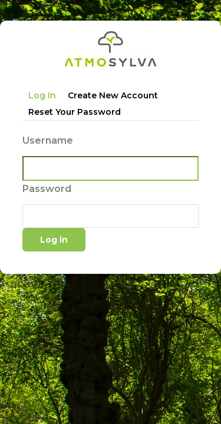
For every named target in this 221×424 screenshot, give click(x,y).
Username (47, 140)
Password (46, 188)
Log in (42, 95)
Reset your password (74, 112)
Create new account (113, 95)
